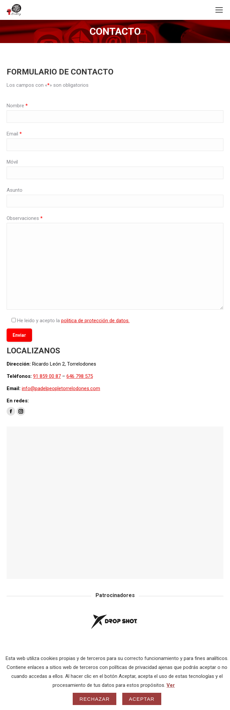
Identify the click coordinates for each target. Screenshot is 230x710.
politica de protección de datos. (95, 321)
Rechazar (94, 699)
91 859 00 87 (47, 376)
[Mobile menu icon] (219, 10)
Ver (171, 685)
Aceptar (142, 699)
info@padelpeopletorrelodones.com (61, 388)
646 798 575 (79, 376)
